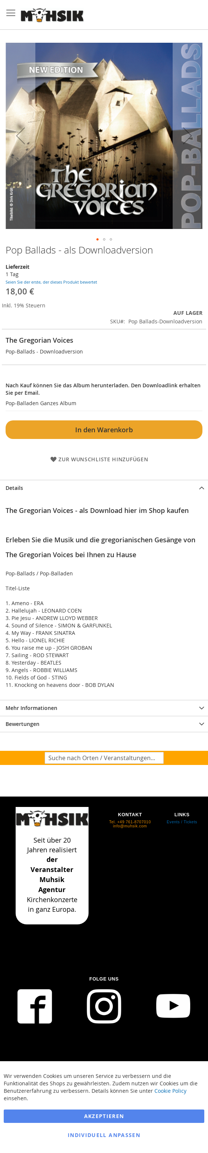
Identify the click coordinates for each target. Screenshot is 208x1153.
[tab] (104, 488)
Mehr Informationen (31, 707)
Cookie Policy (170, 1090)
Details (14, 487)
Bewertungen (22, 723)
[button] (20, 135)
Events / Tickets (182, 822)
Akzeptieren (104, 1116)
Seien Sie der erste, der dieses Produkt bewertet (51, 282)
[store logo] (52, 15)
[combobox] (104, 758)
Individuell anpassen (104, 1135)
